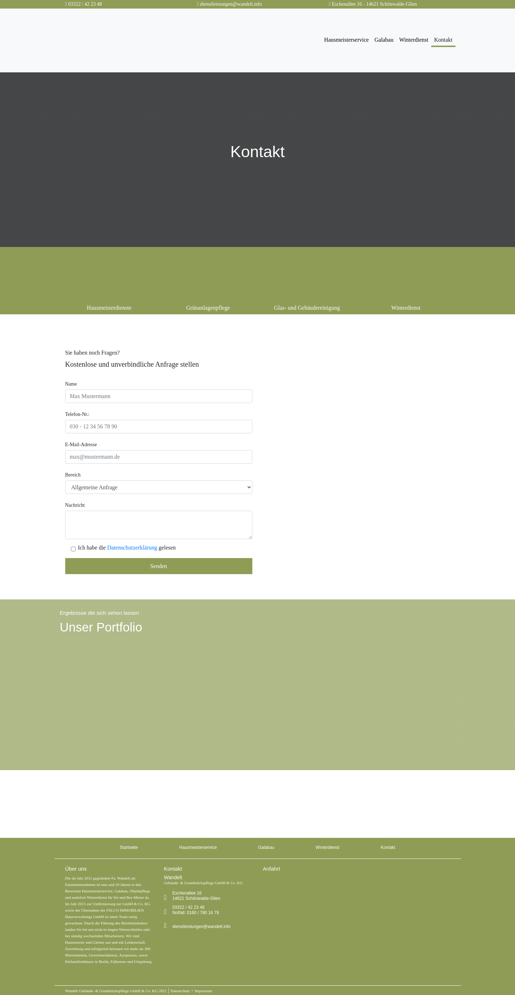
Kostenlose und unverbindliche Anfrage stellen (132, 364)
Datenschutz (180, 991)
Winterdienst (413, 40)
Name (71, 384)
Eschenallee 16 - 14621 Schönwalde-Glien (374, 4)
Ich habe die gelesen (127, 548)
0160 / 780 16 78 (155, 815)
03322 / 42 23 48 (85, 4)
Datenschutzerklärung (132, 548)
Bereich (73, 475)
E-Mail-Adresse (81, 444)
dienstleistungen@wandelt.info (231, 4)
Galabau (384, 40)
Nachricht (75, 505)
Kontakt (443, 40)
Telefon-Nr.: (77, 414)
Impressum (203, 991)
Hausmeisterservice (346, 40)
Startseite (129, 847)
